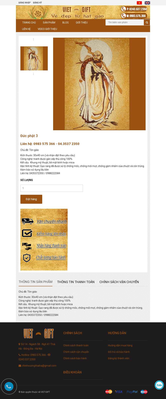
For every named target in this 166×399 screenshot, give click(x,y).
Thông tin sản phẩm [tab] (35, 282)
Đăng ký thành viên (118, 358)
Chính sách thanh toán (76, 345)
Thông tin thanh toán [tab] (76, 282)
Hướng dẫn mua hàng (120, 345)
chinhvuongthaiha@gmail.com (39, 365)
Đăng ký (37, 2)
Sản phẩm (49, 22)
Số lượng (26, 180)
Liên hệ (26, 29)
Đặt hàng (31, 199)
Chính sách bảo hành (75, 358)
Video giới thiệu (47, 29)
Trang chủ (29, 22)
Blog (65, 22)
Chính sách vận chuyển (76, 351)
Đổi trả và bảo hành (119, 351)
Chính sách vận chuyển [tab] (119, 282)
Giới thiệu (82, 22)
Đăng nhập (24, 2)
